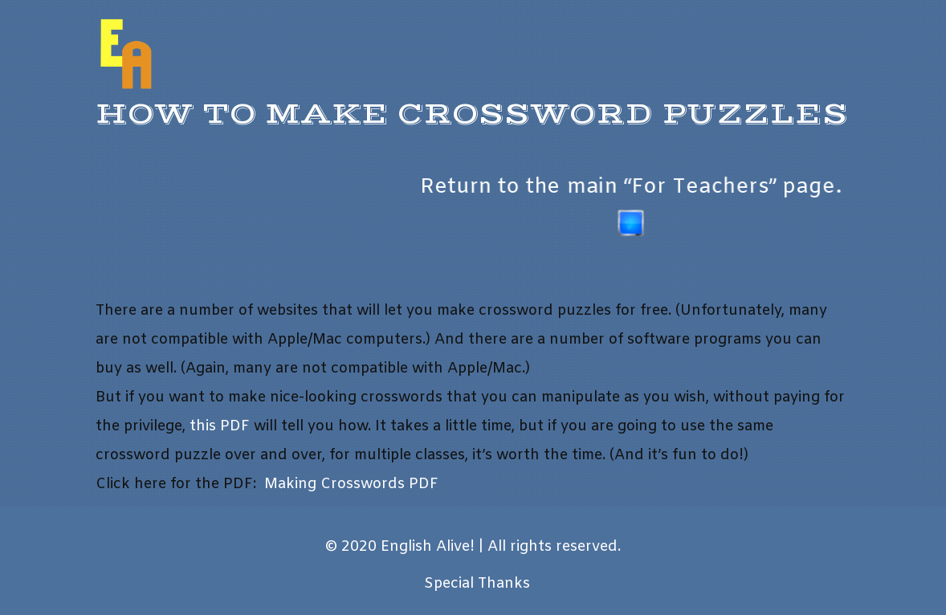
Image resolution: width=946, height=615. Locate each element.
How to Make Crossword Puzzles (472, 114)
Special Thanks (477, 583)
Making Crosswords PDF (351, 484)
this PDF (220, 426)
